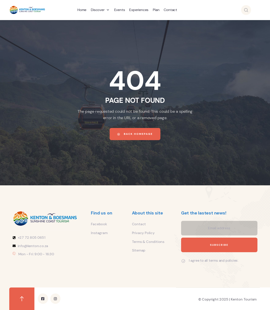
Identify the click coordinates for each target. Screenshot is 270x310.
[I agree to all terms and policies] (183, 261)
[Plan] (156, 10)
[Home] (82, 10)
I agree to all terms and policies (213, 260)
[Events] (119, 10)
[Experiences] (139, 10)
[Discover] (100, 10)
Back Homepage (135, 134)
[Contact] (170, 10)
